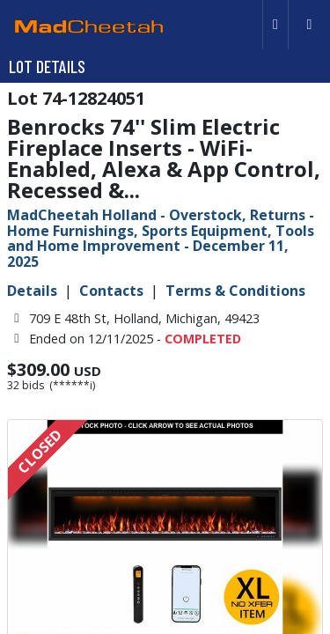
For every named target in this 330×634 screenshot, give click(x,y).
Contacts (111, 290)
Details (32, 290)
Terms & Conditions (235, 290)
